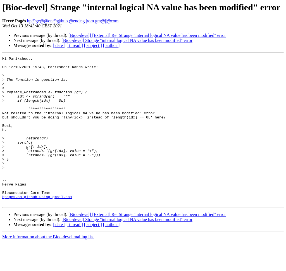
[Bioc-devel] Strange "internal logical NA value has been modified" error (126, 40)
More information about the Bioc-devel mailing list (48, 266)
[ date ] (59, 45)
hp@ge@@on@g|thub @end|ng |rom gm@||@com (73, 20)
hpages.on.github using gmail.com (37, 225)
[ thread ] (74, 45)
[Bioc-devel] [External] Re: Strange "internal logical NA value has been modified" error (147, 35)
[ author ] (111, 45)
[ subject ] (93, 45)
